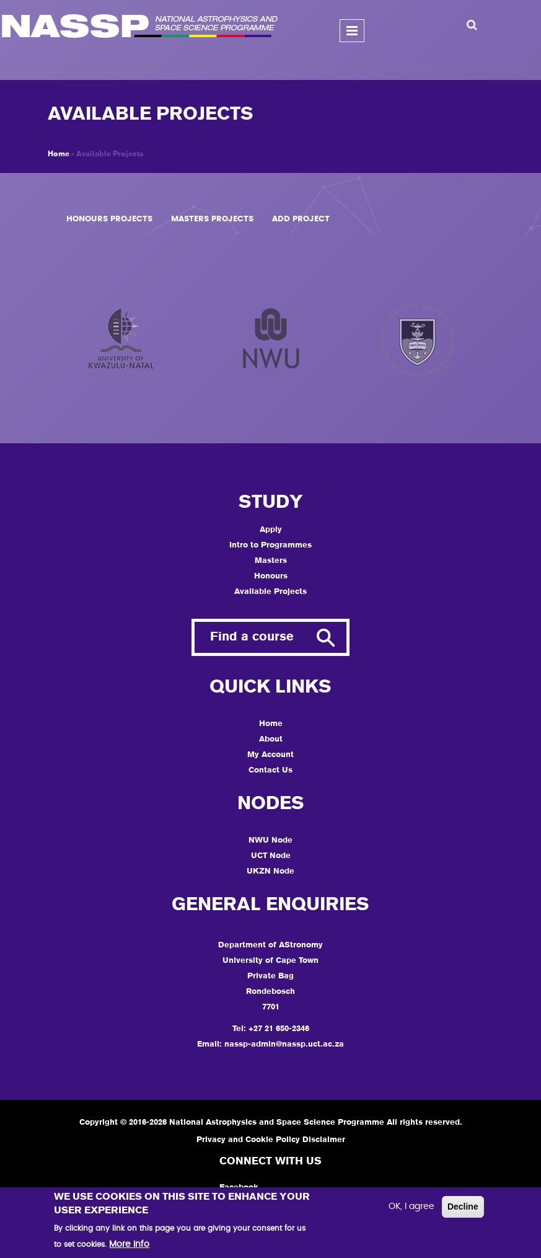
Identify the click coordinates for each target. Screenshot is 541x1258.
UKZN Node (270, 871)
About (271, 739)
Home (58, 154)
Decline (462, 1206)
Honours (271, 576)
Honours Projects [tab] (109, 219)
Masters (271, 560)
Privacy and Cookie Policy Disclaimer (270, 1139)
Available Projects (270, 591)
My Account (270, 754)
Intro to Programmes (270, 545)
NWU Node (270, 840)
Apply (271, 529)
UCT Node (271, 856)
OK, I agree (411, 1206)
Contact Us (270, 770)
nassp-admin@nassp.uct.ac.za (284, 1044)
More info (129, 1244)
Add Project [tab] (301, 219)
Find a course (252, 637)
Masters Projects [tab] (212, 219)
